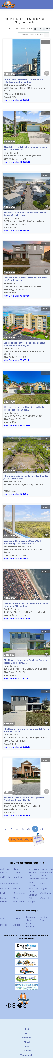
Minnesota (18, 901)
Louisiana (17, 877)
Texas (43, 883)
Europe (3, 925)
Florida (3, 893)
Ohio (30, 898)
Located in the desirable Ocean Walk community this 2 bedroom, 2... (22, 542)
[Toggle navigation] (47, 4)
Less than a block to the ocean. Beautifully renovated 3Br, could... (26, 604)
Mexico (16, 925)
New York (33, 888)
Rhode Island (46, 872)
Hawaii (3, 901)
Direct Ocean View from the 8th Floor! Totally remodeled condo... (23, 80)
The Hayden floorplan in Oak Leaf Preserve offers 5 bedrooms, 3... (26, 661)
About (27, 1042)
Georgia (4, 898)
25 (41, 828)
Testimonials (26, 1055)
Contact (27, 1051)
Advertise (26, 1038)
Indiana (16, 872)
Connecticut (6, 883)
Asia (2, 918)
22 (23, 828)
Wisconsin (45, 898)
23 (28, 828)
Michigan (17, 898)
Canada (16, 918)
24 (35, 829)
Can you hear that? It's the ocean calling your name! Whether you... (24, 344)
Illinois (16, 869)
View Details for (16, 100)
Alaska (3, 872)
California (5, 877)
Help (26, 1046)
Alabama (4, 869)
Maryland (17, 888)
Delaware (5, 888)
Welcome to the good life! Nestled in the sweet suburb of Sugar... (24, 408)
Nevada (32, 872)
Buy (27, 1033)
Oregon (32, 901)
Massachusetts (20, 893)
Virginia (43, 888)
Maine (16, 883)
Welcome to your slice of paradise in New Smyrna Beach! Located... (25, 213)
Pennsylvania (46, 869)
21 (17, 828)
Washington (46, 893)
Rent (26, 1029)
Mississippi (33, 869)
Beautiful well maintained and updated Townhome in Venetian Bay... (24, 798)
